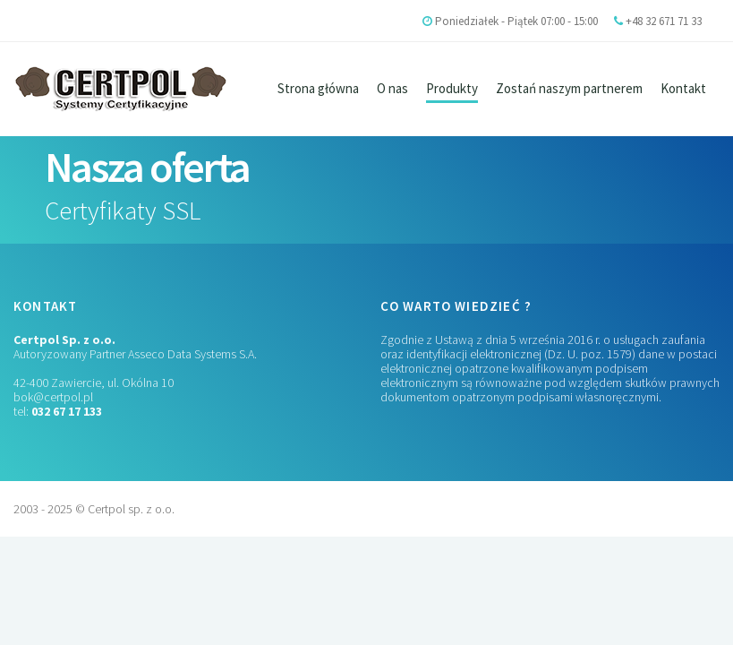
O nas (392, 88)
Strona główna (318, 88)
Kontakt (683, 88)
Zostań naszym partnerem (569, 88)
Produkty (452, 88)
